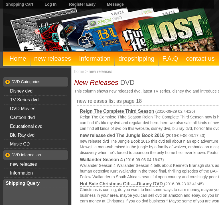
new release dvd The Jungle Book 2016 (122, 135)
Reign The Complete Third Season (117, 111)
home (79, 71)
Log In (50, 4)
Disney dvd (21, 91)
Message (115, 4)
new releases (52, 58)
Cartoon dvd (22, 117)
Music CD (20, 144)
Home (17, 58)
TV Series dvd (24, 99)
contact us (200, 58)
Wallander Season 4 (102, 159)
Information (94, 58)
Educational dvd (26, 126)
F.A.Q (170, 58)
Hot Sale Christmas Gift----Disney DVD (122, 183)
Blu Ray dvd (22, 135)
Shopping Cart (19, 4)
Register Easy (82, 4)
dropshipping (136, 58)
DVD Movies (22, 108)
